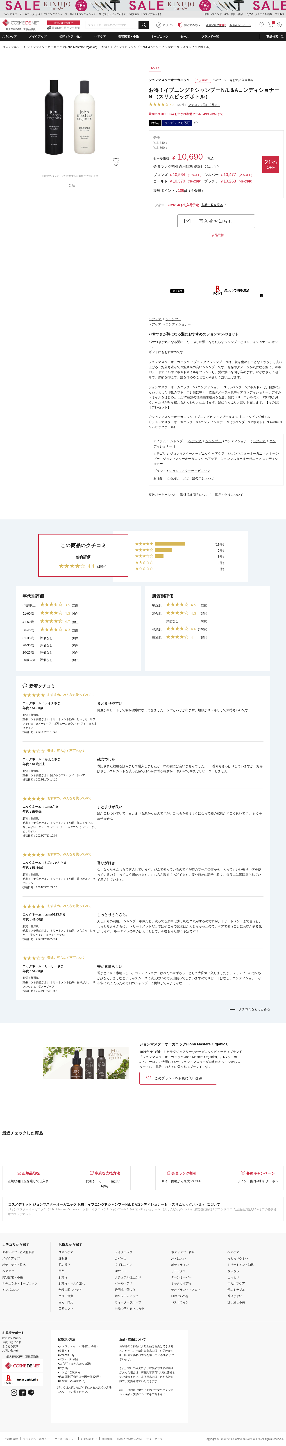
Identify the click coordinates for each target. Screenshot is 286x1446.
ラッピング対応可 (177, 123)
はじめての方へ (11, 1338)
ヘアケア (155, 319)
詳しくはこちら (208, 166)
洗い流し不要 (236, 1302)
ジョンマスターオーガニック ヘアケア (197, 453)
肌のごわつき (180, 1296)
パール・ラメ (123, 1283)
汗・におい (178, 1258)
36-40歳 (28, 630)
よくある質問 (10, 1346)
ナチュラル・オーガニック (19, 1283)
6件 (75, 613)
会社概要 (107, 1439)
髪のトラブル (236, 1289)
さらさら (233, 1271)
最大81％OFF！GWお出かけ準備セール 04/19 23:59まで (186, 114)
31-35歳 (28, 638)
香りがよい (234, 1296)
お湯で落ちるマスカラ (129, 1308)
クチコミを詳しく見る (203, 104)
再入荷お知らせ (216, 221)
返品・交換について (229, 494)
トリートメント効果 (240, 1264)
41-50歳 (28, 622)
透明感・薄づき (125, 1289)
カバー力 (121, 1258)
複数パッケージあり (163, 494)
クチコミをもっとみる (250, 1009)
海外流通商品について (196, 494)
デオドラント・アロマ (185, 1289)
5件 (203, 637)
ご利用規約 (11, 1439)
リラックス (178, 1271)
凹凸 (61, 1271)
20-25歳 (28, 652)
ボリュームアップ (126, 1296)
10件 (202, 629)
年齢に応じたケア (70, 1289)
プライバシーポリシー (36, 1439)
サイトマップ (154, 1439)
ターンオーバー (181, 1277)
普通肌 (156, 637)
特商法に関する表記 (129, 1439)
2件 (75, 605)
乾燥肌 (156, 629)
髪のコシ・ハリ (203, 478)
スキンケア (66, 1252)
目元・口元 (66, 1302)
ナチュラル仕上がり (128, 1277)
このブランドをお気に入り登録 (224, 80)
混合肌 (156, 613)
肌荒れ (63, 1277)
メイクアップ (11, 1258)
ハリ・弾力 (66, 1296)
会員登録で (216, 25)
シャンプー (173, 319)
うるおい (173, 478)
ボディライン (180, 1264)
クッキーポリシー (65, 1439)
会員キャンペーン (240, 25)
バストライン (180, 1302)
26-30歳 (28, 645)
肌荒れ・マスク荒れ (72, 1283)
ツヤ (186, 478)
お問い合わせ (10, 1350)
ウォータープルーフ (128, 1302)
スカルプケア (236, 1283)
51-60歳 (28, 613)
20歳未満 (29, 660)
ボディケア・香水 (14, 1264)
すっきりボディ (181, 1283)
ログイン (168, 25)
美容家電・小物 (12, 1277)
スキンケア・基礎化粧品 (18, 1252)
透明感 (63, 1258)
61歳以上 (29, 605)
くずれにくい (123, 1264)
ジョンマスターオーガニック (169, 80)
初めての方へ (192, 25)
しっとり (233, 1277)
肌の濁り (64, 1264)
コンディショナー (178, 324)
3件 (75, 630)
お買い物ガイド (11, 1342)
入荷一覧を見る (212, 205)
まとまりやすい (237, 1258)
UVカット (121, 1271)
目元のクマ (66, 1308)
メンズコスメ (11, 1289)
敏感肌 (156, 605)
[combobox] (117, 25)
